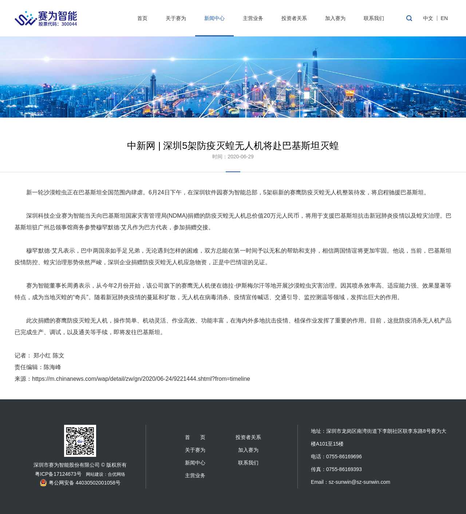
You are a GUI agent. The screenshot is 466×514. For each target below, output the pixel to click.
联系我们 (374, 18)
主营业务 (253, 18)
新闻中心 (214, 18)
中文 (428, 18)
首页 (142, 18)
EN (444, 18)
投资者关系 (294, 18)
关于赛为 (176, 18)
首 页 (195, 437)
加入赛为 (335, 18)
